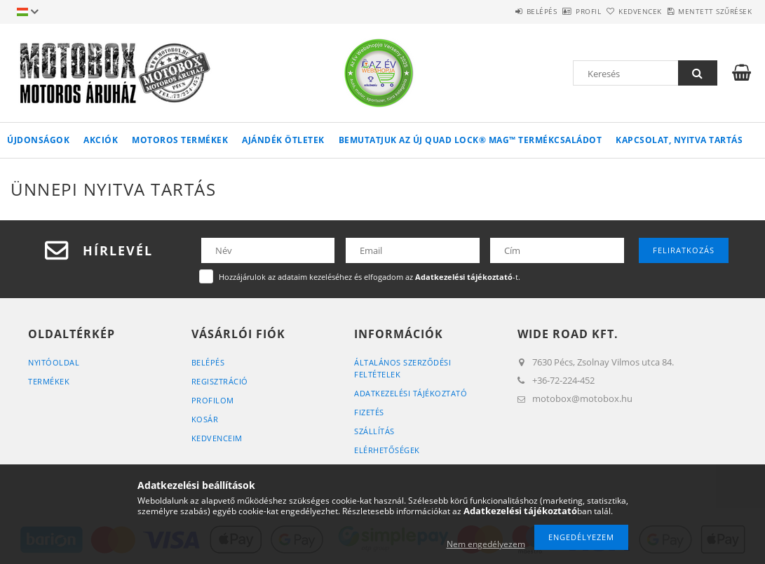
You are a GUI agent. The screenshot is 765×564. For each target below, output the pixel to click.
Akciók (100, 140)
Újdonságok (38, 140)
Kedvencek (617, 11)
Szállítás (374, 431)
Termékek (48, 381)
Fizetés (369, 412)
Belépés (486, 11)
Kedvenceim (217, 438)
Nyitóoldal (53, 362)
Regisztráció (219, 381)
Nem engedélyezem (486, 544)
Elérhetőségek (387, 450)
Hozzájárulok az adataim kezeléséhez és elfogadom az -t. (369, 276)
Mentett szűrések (707, 11)
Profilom (212, 400)
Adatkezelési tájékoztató (410, 393)
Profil (549, 11)
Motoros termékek (180, 140)
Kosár (205, 419)
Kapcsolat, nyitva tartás (679, 140)
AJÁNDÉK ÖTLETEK (283, 140)
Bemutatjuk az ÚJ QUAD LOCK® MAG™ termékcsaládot (470, 140)
